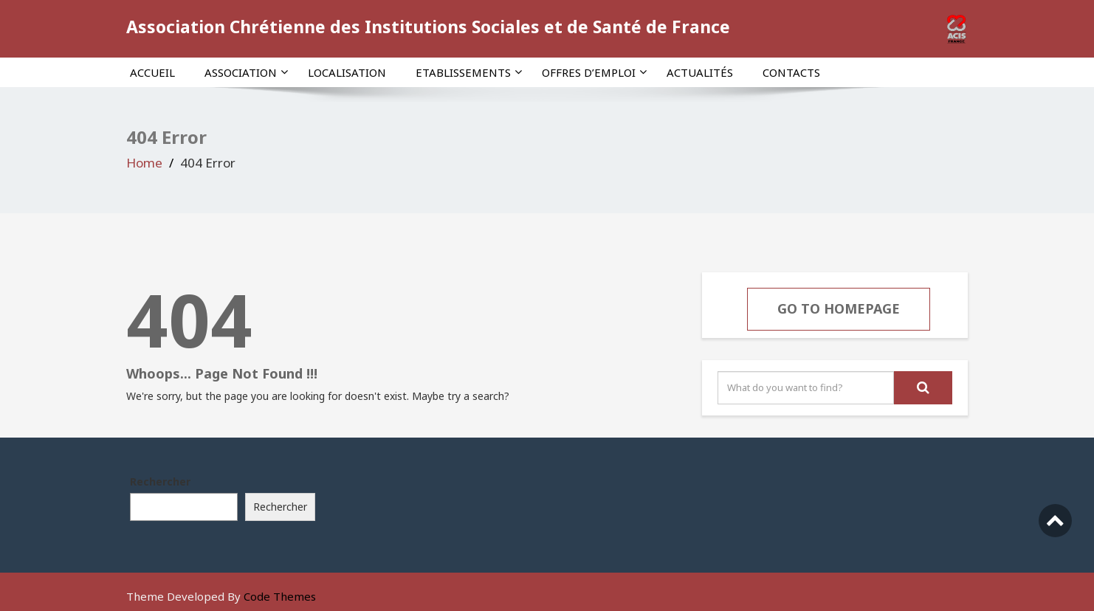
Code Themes (280, 596)
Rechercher (160, 481)
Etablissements (469, 72)
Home (144, 162)
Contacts (791, 72)
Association (246, 72)
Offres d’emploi (594, 72)
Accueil (152, 72)
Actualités (700, 72)
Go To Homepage (838, 308)
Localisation (347, 72)
